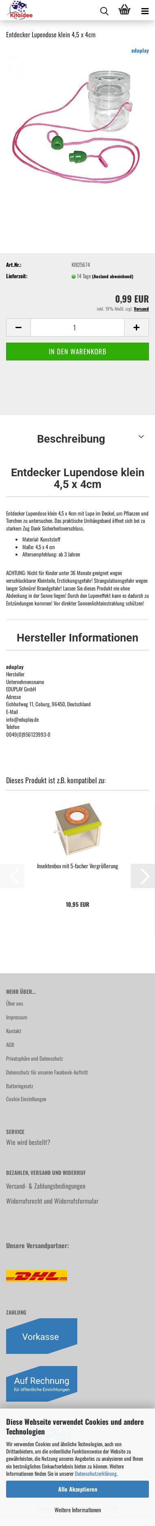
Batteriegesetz (19, 1086)
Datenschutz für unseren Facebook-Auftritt (47, 1072)
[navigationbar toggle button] (145, 10)
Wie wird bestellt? (28, 1142)
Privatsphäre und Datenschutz (34, 1058)
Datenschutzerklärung (96, 1473)
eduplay (140, 50)
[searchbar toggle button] (104, 10)
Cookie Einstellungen (26, 1099)
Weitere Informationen (78, 1509)
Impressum (16, 1017)
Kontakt (13, 1031)
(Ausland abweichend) (112, 276)
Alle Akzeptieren (77, 1489)
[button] (18, 327)
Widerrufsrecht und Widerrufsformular (52, 1201)
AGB (10, 1044)
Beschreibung (71, 439)
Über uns (14, 1003)
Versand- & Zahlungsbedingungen (45, 1186)
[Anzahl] (77, 327)
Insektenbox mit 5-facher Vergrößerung (77, 866)
